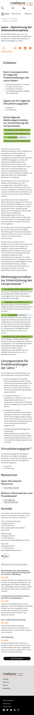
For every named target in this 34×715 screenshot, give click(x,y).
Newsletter (6, 688)
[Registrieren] (23, 8)
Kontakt (5, 679)
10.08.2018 (6, 49)
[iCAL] (18, 710)
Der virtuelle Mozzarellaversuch (13, 620)
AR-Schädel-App (7, 637)
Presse (5, 685)
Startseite (4, 19)
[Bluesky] (11, 710)
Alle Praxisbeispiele (17, 658)
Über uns (6, 682)
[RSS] (15, 710)
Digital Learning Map (10, 21)
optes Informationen (11, 502)
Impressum (7, 704)
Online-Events (16, 14)
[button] (3, 14)
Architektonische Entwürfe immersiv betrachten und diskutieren (15, 597)
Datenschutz (7, 707)
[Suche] (2, 8)
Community (14, 19)
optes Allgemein (9, 500)
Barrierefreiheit (8, 700)
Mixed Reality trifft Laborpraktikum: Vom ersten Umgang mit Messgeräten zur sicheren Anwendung (16, 572)
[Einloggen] (13, 8)
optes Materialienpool (11, 488)
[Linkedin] (4, 710)
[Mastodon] (8, 710)
